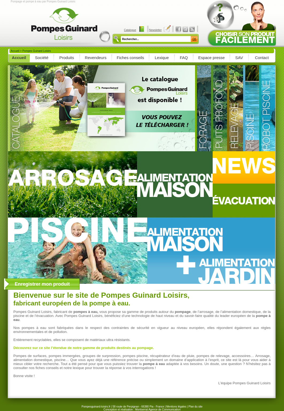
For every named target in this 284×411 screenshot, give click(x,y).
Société (41, 57)
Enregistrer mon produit (42, 284)
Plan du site (195, 406)
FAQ (184, 57)
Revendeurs (96, 57)
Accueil (15, 50)
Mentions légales (176, 406)
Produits (66, 57)
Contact (262, 57)
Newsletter (155, 30)
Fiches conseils (130, 57)
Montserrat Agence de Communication (158, 409)
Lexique (162, 57)
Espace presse (211, 57)
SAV (239, 57)
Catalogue (130, 30)
